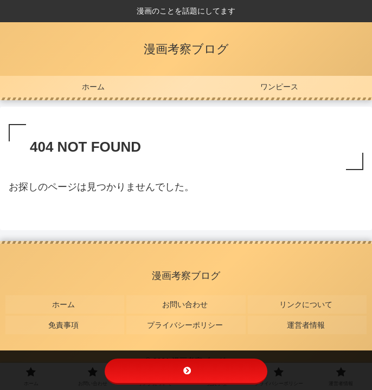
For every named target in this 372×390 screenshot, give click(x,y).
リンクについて (306, 301)
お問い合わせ (186, 301)
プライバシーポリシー (186, 318)
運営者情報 (307, 318)
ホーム (65, 301)
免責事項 (65, 318)
